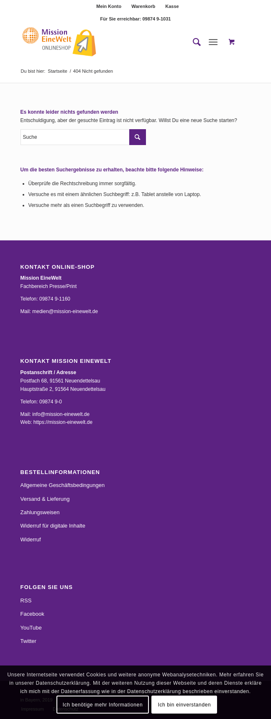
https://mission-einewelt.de (62, 422)
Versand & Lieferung (45, 499)
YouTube (31, 628)
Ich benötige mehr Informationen (103, 705)
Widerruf (30, 539)
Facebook (32, 614)
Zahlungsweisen (40, 512)
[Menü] (213, 42)
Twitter (28, 641)
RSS (26, 600)
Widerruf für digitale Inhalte (52, 526)
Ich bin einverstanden (184, 705)
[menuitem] (109, 6)
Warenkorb (143, 6)
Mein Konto (108, 6)
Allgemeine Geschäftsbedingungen (62, 485)
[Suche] (192, 42)
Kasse (172, 6)
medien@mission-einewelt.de (65, 311)
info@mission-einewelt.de (60, 414)
